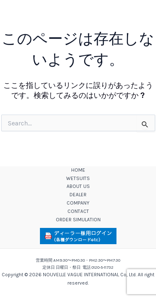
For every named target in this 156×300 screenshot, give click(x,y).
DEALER (78, 195)
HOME (78, 170)
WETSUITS (78, 178)
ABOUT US (78, 186)
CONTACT (78, 211)
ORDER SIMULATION (78, 219)
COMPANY (78, 203)
